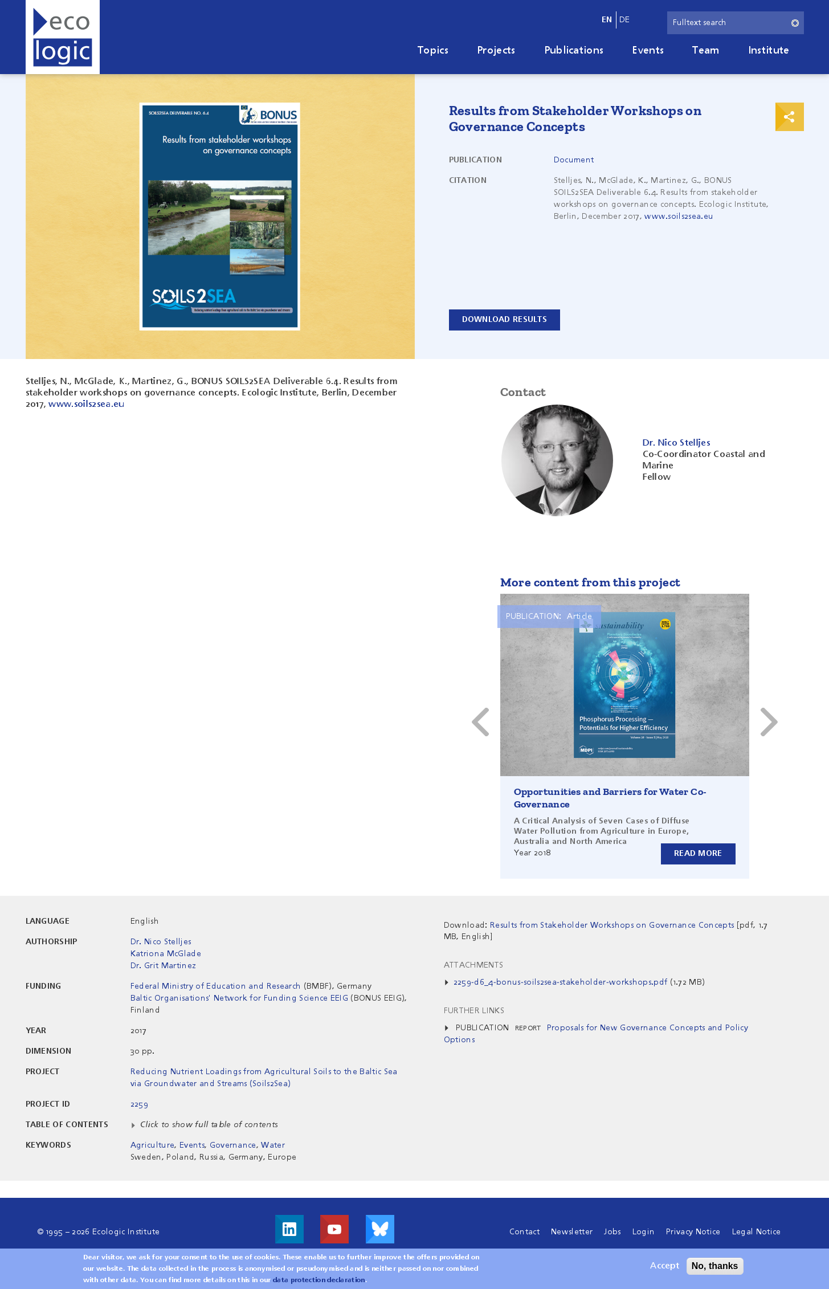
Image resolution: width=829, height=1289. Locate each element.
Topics (433, 51)
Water (273, 1145)
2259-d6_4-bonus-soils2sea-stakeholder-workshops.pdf (560, 982)
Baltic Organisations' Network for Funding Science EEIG (239, 998)
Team (705, 51)
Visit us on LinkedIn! (289, 1229)
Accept (664, 1266)
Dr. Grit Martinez (163, 966)
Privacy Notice (693, 1232)
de (624, 20)
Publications (574, 51)
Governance (233, 1145)
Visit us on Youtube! (334, 1229)
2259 (139, 1104)
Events (648, 51)
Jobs (612, 1232)
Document (574, 160)
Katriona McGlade (165, 954)
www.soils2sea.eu (678, 217)
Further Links (474, 1011)
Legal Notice (756, 1232)
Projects (496, 51)
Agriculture (152, 1145)
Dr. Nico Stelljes (160, 942)
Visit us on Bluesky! (380, 1229)
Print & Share (789, 117)
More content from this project (590, 582)
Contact (524, 1232)
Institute (769, 51)
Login (643, 1232)
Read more (698, 854)
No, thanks (715, 1266)
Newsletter (572, 1232)
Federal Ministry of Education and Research (215, 986)
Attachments (474, 965)
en (607, 20)
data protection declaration (319, 1280)
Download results (504, 320)
